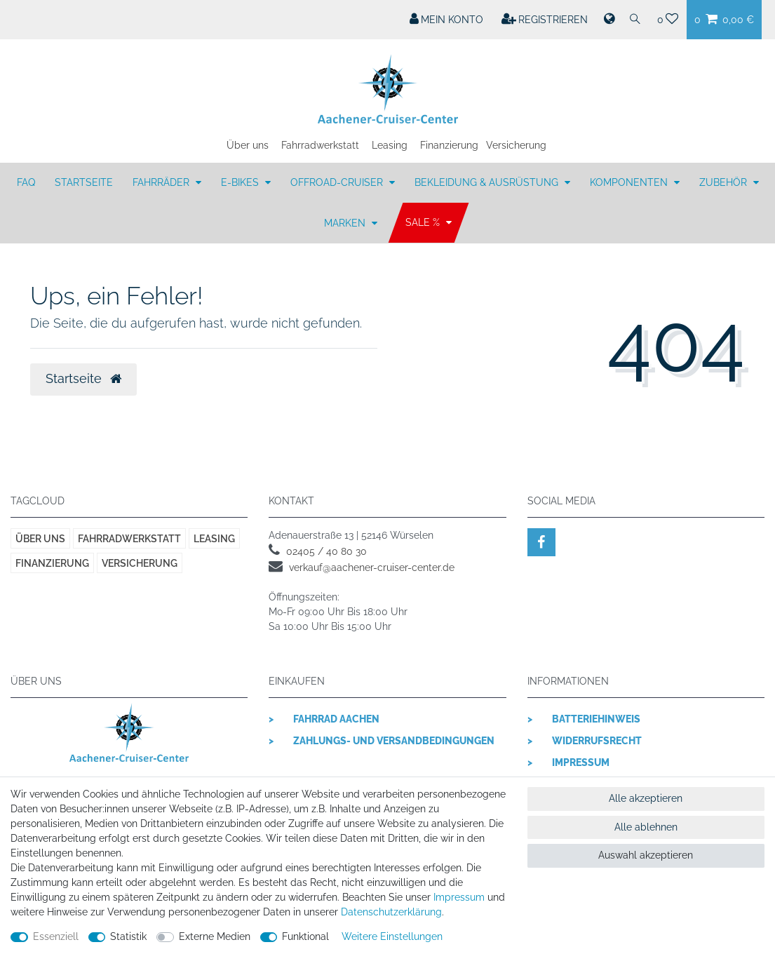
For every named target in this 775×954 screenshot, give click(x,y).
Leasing (389, 145)
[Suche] (635, 19)
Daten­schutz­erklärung (391, 912)
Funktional (305, 936)
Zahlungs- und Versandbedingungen (393, 740)
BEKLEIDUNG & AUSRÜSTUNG (488, 182)
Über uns (248, 145)
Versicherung (516, 145)
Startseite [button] (83, 379)
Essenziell (56, 936)
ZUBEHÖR (724, 182)
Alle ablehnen (646, 827)
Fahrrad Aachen (336, 719)
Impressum (580, 762)
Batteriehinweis (596, 719)
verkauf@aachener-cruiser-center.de (371, 567)
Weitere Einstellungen (392, 936)
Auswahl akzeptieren (645, 855)
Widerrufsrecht (597, 740)
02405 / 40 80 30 (326, 551)
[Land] (608, 19)
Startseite (84, 182)
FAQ (26, 182)
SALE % (424, 223)
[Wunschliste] (668, 19)
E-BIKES (241, 182)
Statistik (128, 936)
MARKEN (346, 223)
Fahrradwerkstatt (320, 145)
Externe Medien (214, 936)
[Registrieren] (545, 19)
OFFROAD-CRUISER (338, 182)
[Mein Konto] (447, 19)
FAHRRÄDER (162, 182)
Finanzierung (449, 145)
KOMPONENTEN (630, 182)
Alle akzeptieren (645, 798)
